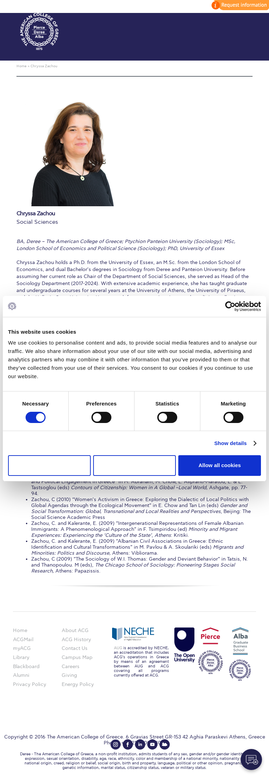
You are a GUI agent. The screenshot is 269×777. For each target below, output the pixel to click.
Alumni (21, 675)
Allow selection (134, 465)
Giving (69, 675)
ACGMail (23, 640)
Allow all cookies (220, 465)
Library (21, 657)
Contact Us (75, 648)
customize (239, 5)
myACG (22, 648)
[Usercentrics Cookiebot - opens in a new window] (230, 306)
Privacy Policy (29, 684)
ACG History (76, 640)
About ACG (75, 630)
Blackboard (26, 667)
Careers (71, 667)
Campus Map (77, 657)
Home (20, 630)
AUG (118, 648)
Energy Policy (78, 684)
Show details (230, 443)
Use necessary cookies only (49, 465)
